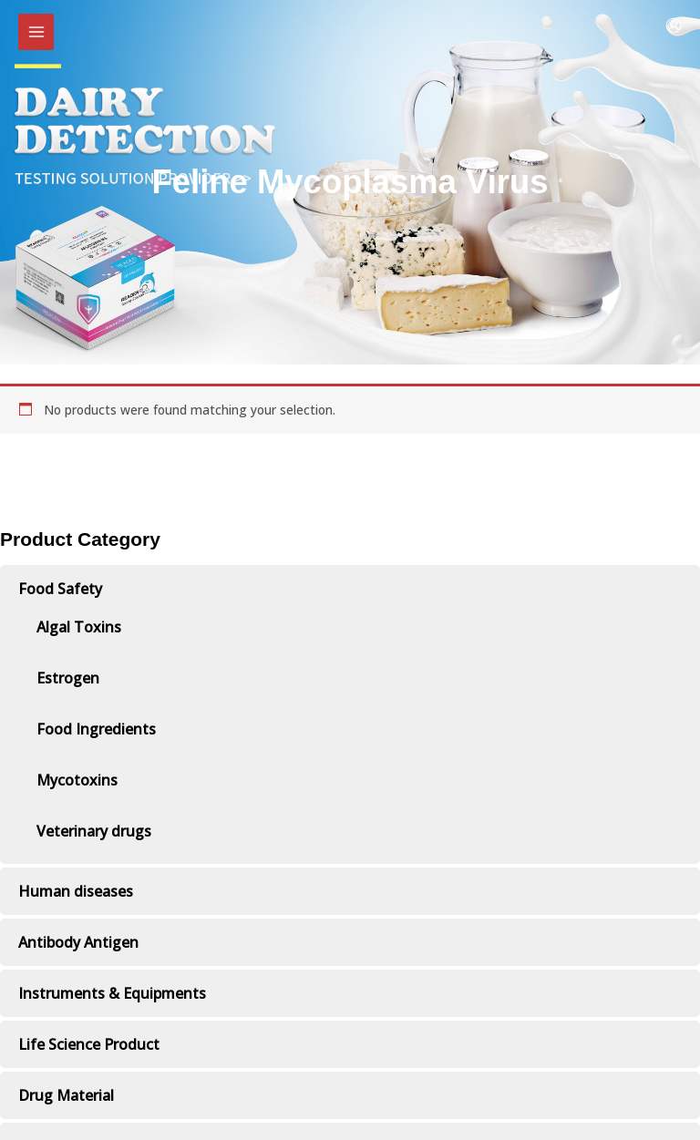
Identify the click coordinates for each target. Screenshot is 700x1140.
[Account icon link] (673, 25)
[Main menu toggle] (36, 31)
